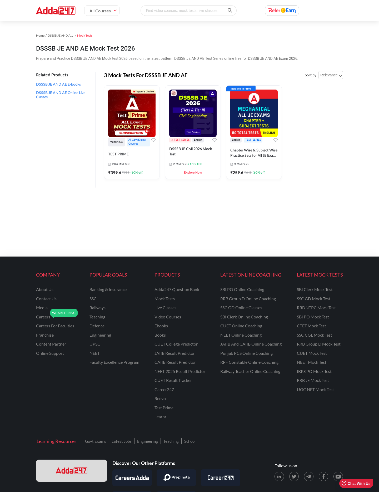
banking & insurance (108, 289)
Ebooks (161, 325)
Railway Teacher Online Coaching (250, 371)
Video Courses (167, 316)
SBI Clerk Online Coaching (244, 316)
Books (160, 334)
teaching (97, 316)
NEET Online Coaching (241, 334)
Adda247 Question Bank (176, 289)
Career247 (164, 389)
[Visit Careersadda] (132, 477)
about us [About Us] (44, 289)
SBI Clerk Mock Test (315, 289)
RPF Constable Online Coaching (249, 362)
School (190, 441)
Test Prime (163, 407)
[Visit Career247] (220, 477)
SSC (93, 298)
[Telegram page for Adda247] (308, 476)
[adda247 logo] (71, 471)
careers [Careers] (43, 316)
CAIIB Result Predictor (175, 362)
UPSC (94, 343)
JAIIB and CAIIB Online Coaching (251, 343)
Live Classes (165, 307)
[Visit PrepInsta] (176, 477)
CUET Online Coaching (241, 325)
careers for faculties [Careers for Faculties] (55, 325)
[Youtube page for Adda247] (338, 476)
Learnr (160, 416)
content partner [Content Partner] (51, 343)
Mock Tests (164, 298)
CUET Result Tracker (173, 380)
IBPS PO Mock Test (314, 371)
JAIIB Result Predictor (174, 353)
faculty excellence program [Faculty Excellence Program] (114, 362)
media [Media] (42, 307)
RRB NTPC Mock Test (316, 307)
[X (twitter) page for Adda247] (294, 476)
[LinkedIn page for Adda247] (279, 476)
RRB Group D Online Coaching (248, 298)
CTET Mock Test (311, 325)
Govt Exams (95, 441)
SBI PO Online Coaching (242, 289)
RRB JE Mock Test (313, 380)
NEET (94, 353)
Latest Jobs (122, 441)
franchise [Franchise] (45, 334)
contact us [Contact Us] (46, 298)
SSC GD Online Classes (241, 307)
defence (96, 325)
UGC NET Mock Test (315, 389)
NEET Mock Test (311, 362)
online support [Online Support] (50, 353)
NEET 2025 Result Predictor (179, 371)
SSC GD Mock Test (313, 298)
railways (97, 307)
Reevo (160, 398)
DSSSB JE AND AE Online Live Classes (60, 95)
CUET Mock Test (312, 353)
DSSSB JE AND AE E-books (58, 84)
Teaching (171, 441)
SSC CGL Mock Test (314, 334)
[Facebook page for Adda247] (323, 476)
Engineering (147, 441)
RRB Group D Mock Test (319, 343)
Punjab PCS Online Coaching (246, 353)
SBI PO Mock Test (313, 316)
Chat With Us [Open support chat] (356, 483)
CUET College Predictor (176, 343)
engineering (100, 334)
